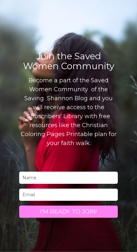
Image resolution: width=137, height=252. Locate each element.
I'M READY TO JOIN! (68, 211)
